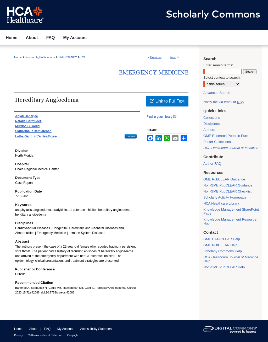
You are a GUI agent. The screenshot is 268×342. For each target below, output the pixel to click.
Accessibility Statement (96, 329)
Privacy (18, 335)
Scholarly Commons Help (222, 251)
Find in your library (161, 117)
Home (18, 57)
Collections (211, 118)
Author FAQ (212, 163)
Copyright (73, 335)
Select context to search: (222, 77)
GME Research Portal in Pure (225, 136)
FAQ (47, 329)
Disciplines (211, 124)
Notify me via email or (223, 102)
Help (230, 259)
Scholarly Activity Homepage (225, 197)
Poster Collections (217, 142)
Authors (209, 130)
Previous (155, 57)
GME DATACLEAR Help (221, 239)
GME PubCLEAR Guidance (224, 179)
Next (173, 57)
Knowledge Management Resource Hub (229, 221)
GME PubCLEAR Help (220, 245)
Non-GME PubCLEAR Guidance (227, 185)
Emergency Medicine (153, 73)
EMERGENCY (67, 57)
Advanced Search (216, 93)
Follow (130, 136)
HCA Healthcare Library (221, 203)
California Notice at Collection (45, 335)
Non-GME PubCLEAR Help (224, 267)
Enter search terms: (218, 65)
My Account (65, 329)
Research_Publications (40, 57)
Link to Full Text (167, 101)
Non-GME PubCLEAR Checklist (227, 191)
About (33, 329)
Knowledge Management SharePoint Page (231, 211)
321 (83, 57)
